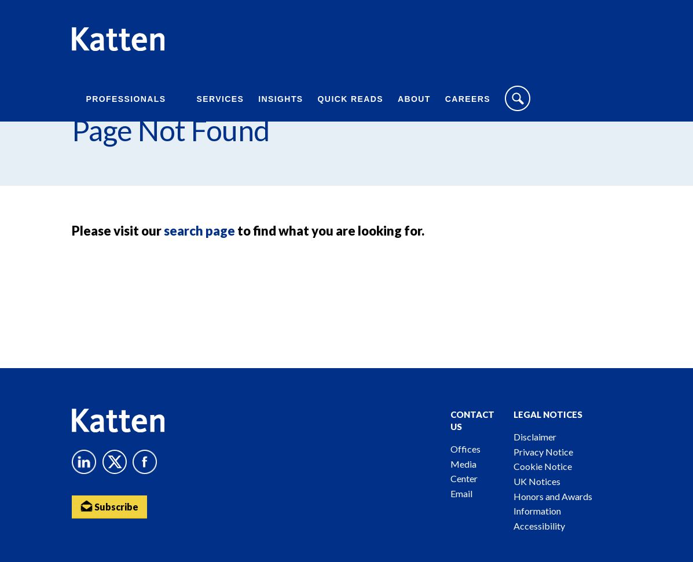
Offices (465, 448)
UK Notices (537, 481)
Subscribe (109, 506)
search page (199, 230)
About (414, 99)
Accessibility (539, 525)
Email (461, 493)
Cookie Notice (543, 466)
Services (220, 99)
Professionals (126, 99)
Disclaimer (535, 436)
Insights (280, 99)
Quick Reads (350, 99)
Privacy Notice (543, 451)
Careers (467, 99)
